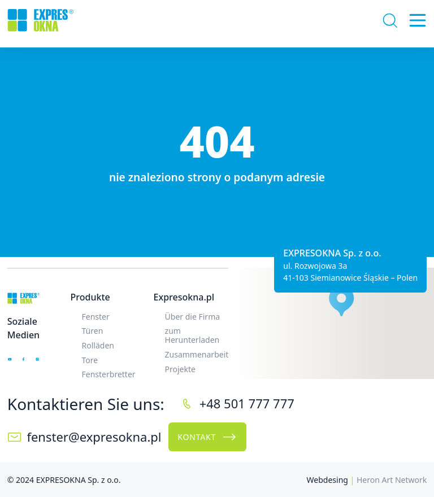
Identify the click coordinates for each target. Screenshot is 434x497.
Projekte (180, 369)
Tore (90, 360)
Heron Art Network (392, 479)
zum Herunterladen (192, 335)
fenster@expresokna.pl (94, 436)
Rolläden (98, 345)
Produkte (90, 297)
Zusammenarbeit (197, 354)
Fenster (96, 316)
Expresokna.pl (184, 297)
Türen (92, 330)
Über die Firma (192, 316)
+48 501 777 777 (246, 403)
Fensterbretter (109, 374)
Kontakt (207, 437)
